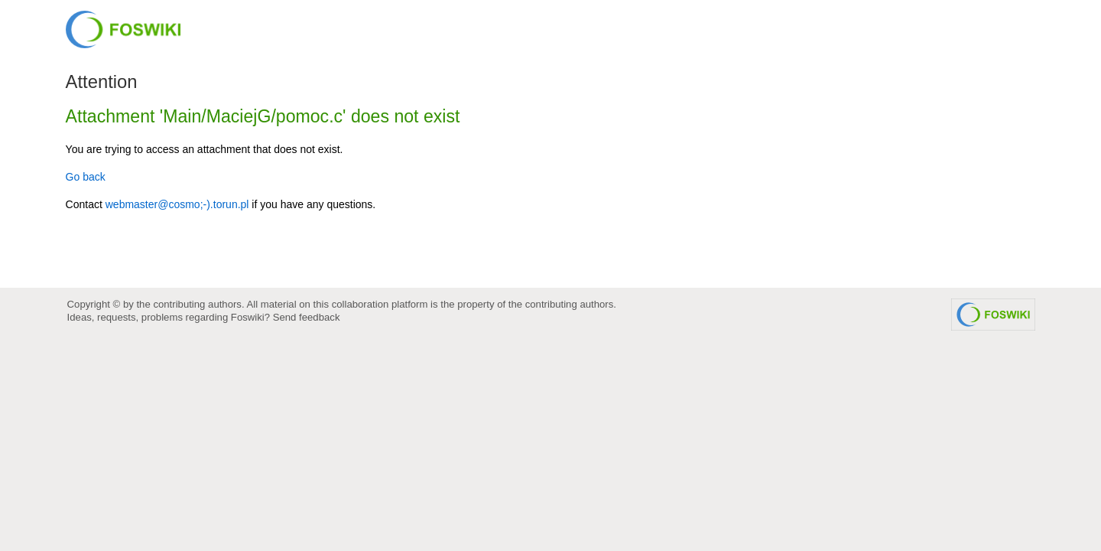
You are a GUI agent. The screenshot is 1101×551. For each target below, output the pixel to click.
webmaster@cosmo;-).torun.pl (177, 204)
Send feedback (306, 317)
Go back (86, 177)
